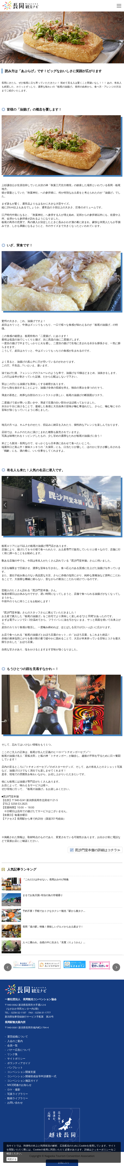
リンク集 (12, 1054)
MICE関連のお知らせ (19, 1085)
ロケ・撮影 (13, 1089)
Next (116, 967)
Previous (8, 967)
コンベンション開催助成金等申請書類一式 (31, 1076)
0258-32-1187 (18, 1012)
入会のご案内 (15, 1041)
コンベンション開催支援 (21, 1072)
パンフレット (15, 1067)
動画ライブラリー (17, 1098)
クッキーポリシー (101, 1149)
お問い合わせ (15, 1102)
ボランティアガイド (19, 1063)
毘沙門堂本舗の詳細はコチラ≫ (97, 850)
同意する (11, 1159)
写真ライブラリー (17, 1093)
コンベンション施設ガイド (22, 1080)
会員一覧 (12, 1045)
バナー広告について (19, 1050)
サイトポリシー (16, 1058)
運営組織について (17, 1036)
